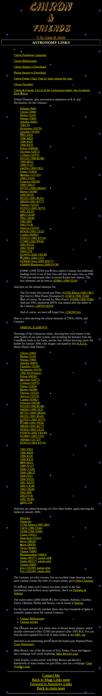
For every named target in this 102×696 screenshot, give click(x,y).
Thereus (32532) (29, 204)
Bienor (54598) (28, 191)
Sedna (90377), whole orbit (35, 561)
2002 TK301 (27, 248)
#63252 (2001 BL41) (32, 198)
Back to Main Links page (51, 680)
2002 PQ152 (27, 244)
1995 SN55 (26, 135)
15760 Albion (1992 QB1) (35, 524)
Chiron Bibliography (25, 61)
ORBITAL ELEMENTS (33, 327)
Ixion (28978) (28, 544)
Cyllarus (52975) (29, 155)
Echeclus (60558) (30, 181)
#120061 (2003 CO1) (32, 258)
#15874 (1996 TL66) (77, 296)
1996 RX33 (26, 145)
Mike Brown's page (67, 653)
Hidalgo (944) (28, 108)
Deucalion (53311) (30, 538)
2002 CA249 (27, 214)
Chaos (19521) (28, 534)
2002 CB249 (27, 218)
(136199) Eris (73, 312)
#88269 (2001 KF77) (32, 201)
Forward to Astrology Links (51, 684)
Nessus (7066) (28, 118)
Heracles (25, 518)
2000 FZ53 (26, 476)
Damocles (25, 521)
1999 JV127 (27, 165)
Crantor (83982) (29, 234)
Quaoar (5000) (28, 551)
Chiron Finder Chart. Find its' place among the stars (43, 78)
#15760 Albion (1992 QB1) (78, 292)
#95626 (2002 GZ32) (32, 231)
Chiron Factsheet (23, 84)
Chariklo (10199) (30, 131)
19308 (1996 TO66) (31, 531)
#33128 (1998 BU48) (32, 158)
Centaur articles (29, 622)
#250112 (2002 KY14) (33, 238)
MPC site (80, 634)
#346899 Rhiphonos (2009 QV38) (39, 264)
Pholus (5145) (28, 115)
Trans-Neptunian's (24, 644)
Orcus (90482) (28, 548)
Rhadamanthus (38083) (33, 554)
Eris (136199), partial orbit (35, 568)
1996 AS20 (26, 141)
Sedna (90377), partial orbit (35, 558)
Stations (78, 603)
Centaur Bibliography (32, 618)
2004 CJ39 (26, 251)
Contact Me (51, 675)
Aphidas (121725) (30, 175)
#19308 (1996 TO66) (82, 299)
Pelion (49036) (28, 376)
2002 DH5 (26, 221)
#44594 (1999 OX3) (31, 168)
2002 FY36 (26, 224)
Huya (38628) (28, 541)
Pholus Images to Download (30, 72)
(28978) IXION (44, 306)
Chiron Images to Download (30, 66)
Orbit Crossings (84, 580)
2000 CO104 (27, 178)
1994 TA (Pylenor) (30, 373)
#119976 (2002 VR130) (33, 254)
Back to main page (51, 688)
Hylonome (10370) (31, 128)
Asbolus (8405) (29, 121)
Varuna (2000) (28, 564)
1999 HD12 (26, 161)
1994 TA (25, 125)
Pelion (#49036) (29, 148)
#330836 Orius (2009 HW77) (36, 261)
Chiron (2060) (28, 111)
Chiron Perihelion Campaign (30, 55)
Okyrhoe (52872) (30, 151)
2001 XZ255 (27, 211)
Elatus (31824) (28, 171)
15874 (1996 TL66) (31, 528)
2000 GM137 (27, 185)
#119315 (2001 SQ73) (32, 208)
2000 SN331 (27, 194)
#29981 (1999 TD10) (66, 280)
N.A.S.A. (82, 343)
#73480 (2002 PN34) (32, 241)
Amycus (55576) (29, 228)
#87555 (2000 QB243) (33, 188)
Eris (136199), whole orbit (35, 571)
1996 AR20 (26, 138)
